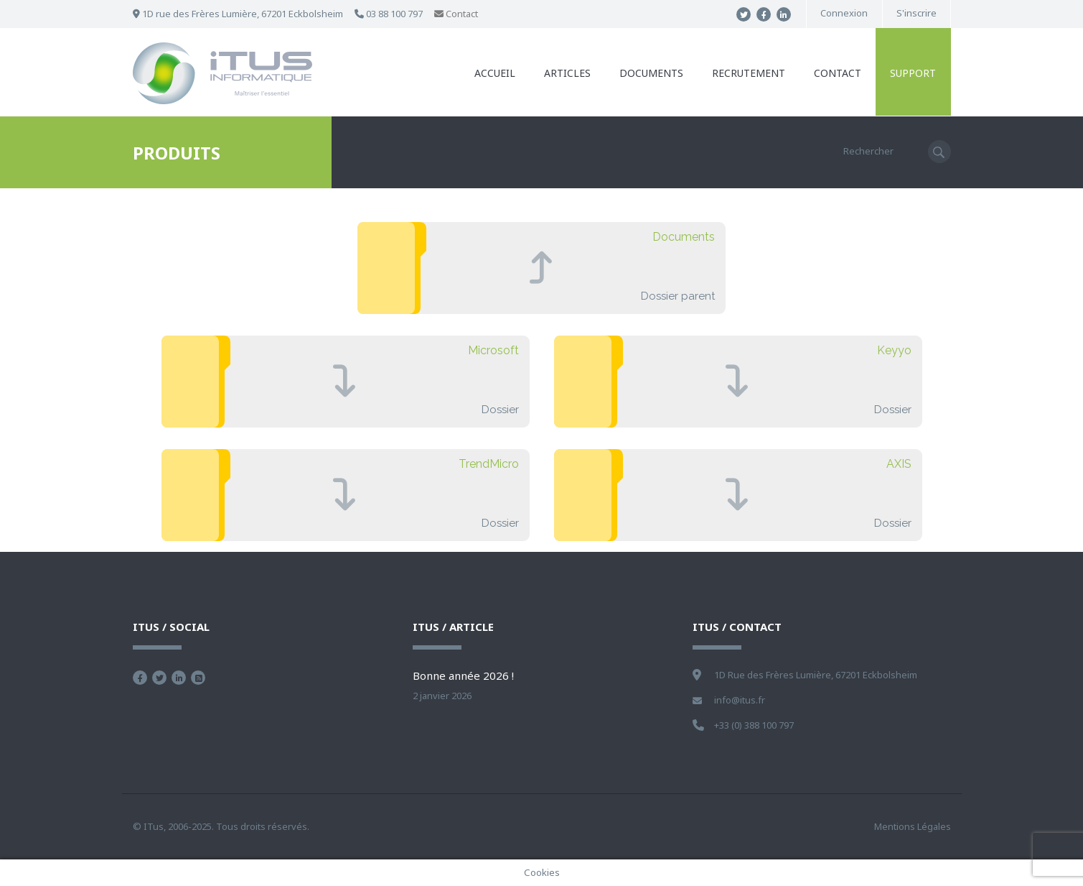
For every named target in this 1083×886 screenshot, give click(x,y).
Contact (456, 13)
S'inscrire (916, 13)
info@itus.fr (739, 699)
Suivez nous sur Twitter (159, 677)
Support (914, 73)
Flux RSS (198, 677)
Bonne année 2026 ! (463, 675)
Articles (568, 73)
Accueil (495, 73)
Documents (652, 73)
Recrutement (749, 73)
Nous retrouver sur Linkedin (179, 677)
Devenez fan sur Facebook (140, 677)
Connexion (844, 13)
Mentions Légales (912, 826)
